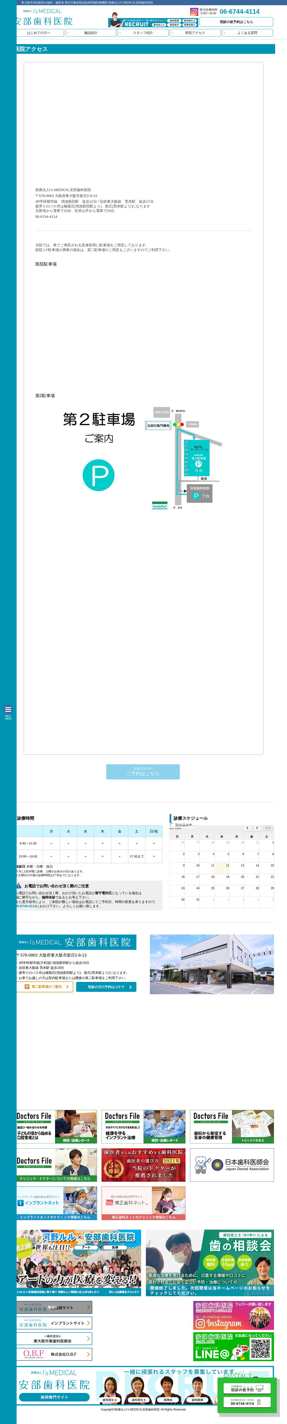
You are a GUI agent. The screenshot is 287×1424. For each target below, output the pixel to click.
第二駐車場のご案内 (47, 987)
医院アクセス (195, 33)
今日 (268, 828)
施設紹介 (90, 33)
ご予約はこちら (143, 771)
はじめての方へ (38, 33)
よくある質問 (247, 33)
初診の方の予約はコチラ (106, 987)
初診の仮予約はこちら (236, 22)
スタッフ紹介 (143, 33)
